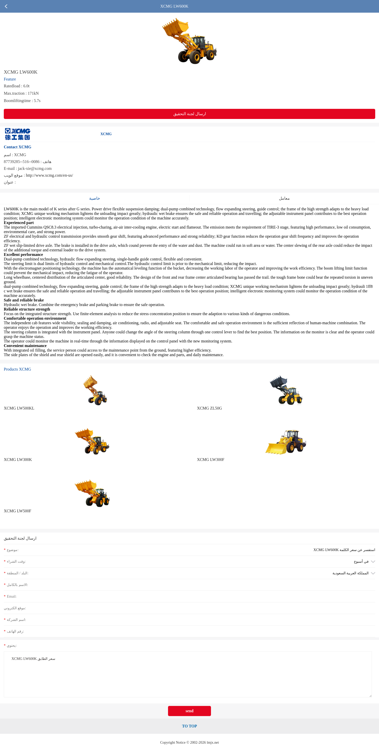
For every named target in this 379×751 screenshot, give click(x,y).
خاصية (94, 198)
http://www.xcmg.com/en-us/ (49, 175)
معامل (284, 198)
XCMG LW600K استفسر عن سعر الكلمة (344, 550)
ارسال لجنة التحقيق (189, 114)
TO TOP (189, 726)
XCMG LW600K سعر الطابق (188, 674)
